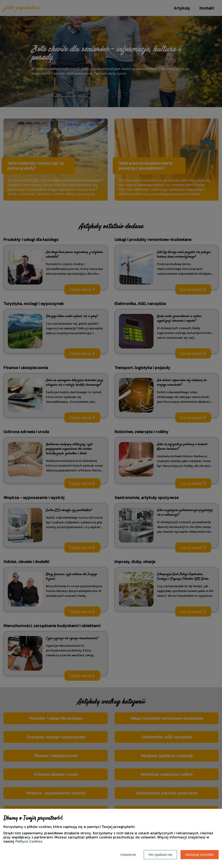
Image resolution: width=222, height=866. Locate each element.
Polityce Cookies (28, 841)
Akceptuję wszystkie (199, 854)
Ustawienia (128, 854)
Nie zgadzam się (160, 854)
